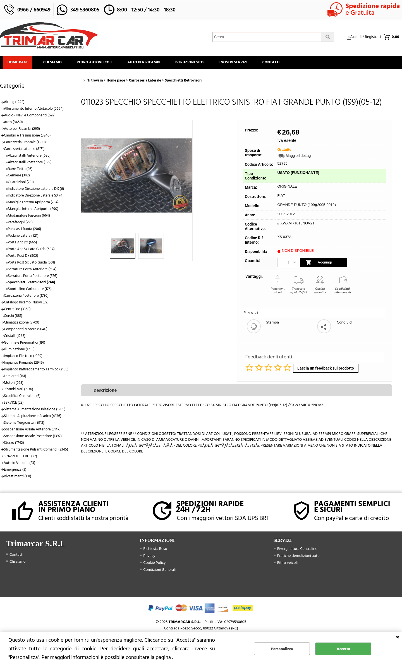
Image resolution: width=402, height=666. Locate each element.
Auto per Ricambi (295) (22, 131)
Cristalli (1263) (14, 338)
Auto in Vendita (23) (19, 464)
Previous (84, 177)
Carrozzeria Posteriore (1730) (26, 297)
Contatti (283, 63)
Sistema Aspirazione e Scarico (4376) (32, 418)
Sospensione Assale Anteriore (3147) (32, 431)
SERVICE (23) (13, 404)
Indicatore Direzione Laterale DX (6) (36, 191)
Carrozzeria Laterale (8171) (24, 150)
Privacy (149, 557)
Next (188, 177)
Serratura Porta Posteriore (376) (32, 277)
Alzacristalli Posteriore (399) (29, 164)
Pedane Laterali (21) (23, 237)
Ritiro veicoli (287, 564)
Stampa (272, 324)
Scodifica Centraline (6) (22, 398)
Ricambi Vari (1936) (18, 391)
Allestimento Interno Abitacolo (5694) (34, 110)
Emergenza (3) (15, 471)
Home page (18, 63)
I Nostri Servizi (243, 63)
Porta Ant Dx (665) (22, 244)
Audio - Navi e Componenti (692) (30, 117)
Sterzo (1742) (14, 445)
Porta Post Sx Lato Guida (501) (31, 264)
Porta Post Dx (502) (23, 257)
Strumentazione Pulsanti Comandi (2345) (36, 451)
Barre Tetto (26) (20, 170)
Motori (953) (13, 384)
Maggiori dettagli (299, 157)
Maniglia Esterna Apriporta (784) (33, 204)
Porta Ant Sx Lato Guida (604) (31, 251)
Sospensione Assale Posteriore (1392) (33, 438)
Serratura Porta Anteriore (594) (32, 271)
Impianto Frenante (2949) (24, 364)
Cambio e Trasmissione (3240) (27, 137)
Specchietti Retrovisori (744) (31, 284)
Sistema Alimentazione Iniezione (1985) (34, 411)
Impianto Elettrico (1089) (23, 357)
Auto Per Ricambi (150, 63)
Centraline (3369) (17, 311)
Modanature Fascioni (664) (29, 217)
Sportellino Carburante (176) (30, 291)
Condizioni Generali (159, 571)
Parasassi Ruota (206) (24, 231)
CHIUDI (397, 637)
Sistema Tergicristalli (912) (24, 424)
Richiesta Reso (155, 550)
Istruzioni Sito (197, 63)
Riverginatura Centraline (297, 550)
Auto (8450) (13, 124)
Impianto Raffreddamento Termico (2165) (36, 371)
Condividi (345, 324)
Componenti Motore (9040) (25, 331)
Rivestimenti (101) (17, 478)
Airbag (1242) (14, 104)
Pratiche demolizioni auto (298, 557)
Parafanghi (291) (20, 224)
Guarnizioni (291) (21, 184)
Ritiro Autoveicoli (99, 63)
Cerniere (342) (19, 177)
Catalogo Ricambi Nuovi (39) (26, 304)
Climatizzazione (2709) (21, 324)
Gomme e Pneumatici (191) (24, 344)
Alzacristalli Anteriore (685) (29, 157)
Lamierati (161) (15, 378)
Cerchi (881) (13, 318)
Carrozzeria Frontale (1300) (25, 144)
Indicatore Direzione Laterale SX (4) (36, 197)
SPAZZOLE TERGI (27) (20, 458)
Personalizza (282, 649)
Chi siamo (55, 63)
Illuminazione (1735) (19, 351)
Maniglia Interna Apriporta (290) (33, 211)
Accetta (343, 649)
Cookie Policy (154, 564)
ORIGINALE (287, 188)
